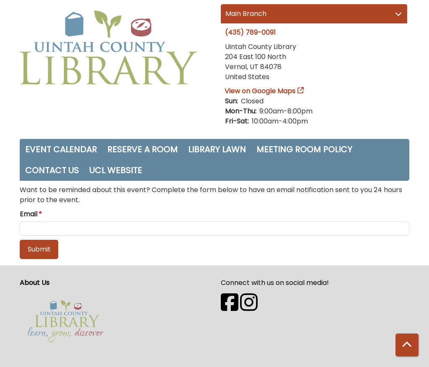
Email (28, 214)
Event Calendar (61, 149)
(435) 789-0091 (250, 32)
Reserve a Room (142, 149)
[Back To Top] (407, 345)
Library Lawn (217, 149)
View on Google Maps (260, 91)
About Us (34, 282)
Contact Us (52, 170)
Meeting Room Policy (304, 149)
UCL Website (115, 170)
